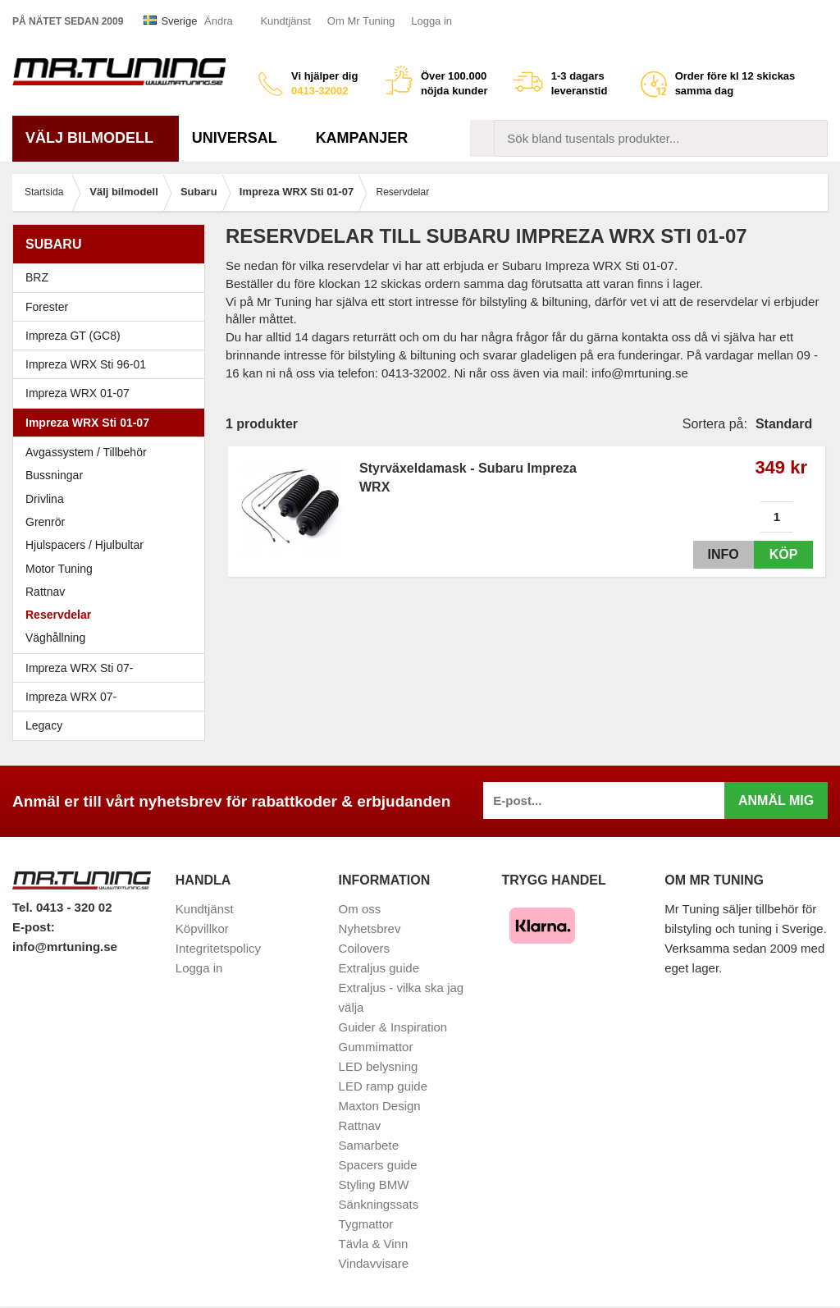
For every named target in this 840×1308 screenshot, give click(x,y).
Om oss (360, 909)
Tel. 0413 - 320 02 (62, 907)
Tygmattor (366, 1224)
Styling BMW (374, 1184)
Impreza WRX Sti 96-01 (112, 364)
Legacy (112, 725)
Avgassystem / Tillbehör (86, 452)
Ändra (218, 21)
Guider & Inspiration (393, 1027)
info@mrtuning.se (64, 947)
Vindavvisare (374, 1263)
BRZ (36, 277)
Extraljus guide (379, 968)
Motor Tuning (112, 568)
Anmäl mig (776, 800)
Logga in (431, 21)
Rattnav (45, 591)
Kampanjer (362, 138)
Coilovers (364, 948)
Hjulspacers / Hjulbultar (84, 544)
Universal (241, 138)
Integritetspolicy (218, 948)
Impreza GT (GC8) (112, 335)
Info (719, 554)
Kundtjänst (285, 21)
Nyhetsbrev (370, 928)
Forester (112, 306)
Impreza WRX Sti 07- (112, 668)
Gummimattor (376, 1047)
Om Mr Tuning (361, 21)
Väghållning (55, 637)
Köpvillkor (202, 928)
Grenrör (45, 521)
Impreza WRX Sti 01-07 (112, 422)
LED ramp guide (383, 1086)
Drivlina (44, 498)
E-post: (33, 927)
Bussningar (54, 475)
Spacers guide (378, 1165)
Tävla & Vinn (374, 1244)
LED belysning (378, 1066)
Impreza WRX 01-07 (112, 393)
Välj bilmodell (95, 138)
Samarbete (369, 1145)
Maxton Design (380, 1106)
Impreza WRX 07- (112, 696)
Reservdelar (58, 614)
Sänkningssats (379, 1204)
